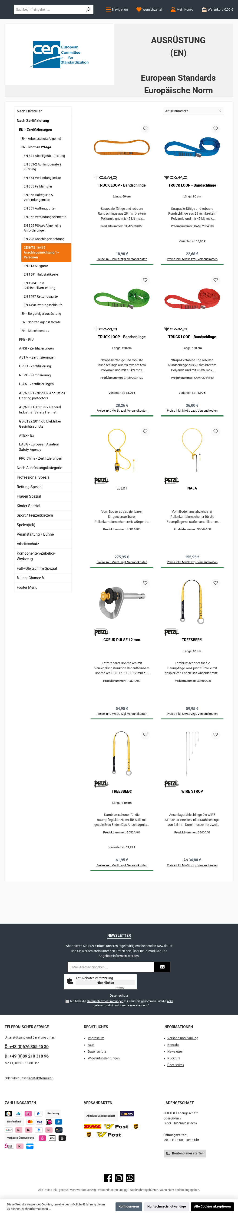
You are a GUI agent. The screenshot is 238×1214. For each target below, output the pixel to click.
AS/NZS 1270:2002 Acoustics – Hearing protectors (43, 424)
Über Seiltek (175, 1065)
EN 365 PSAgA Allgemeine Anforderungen (42, 256)
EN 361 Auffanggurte (39, 237)
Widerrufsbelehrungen (104, 1058)
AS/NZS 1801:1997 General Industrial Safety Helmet (40, 438)
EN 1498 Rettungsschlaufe (43, 333)
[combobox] (165, 19)
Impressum (96, 1038)
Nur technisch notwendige (166, 1206)
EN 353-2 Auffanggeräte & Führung (43, 195)
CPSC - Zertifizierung (35, 395)
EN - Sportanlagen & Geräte (41, 351)
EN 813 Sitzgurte (36, 294)
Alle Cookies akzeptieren (212, 1206)
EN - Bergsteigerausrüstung (41, 342)
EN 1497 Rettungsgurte (41, 325)
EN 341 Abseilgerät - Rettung (44, 184)
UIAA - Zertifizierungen (36, 412)
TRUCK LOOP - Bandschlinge (122, 213)
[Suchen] (223, 19)
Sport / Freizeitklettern (35, 544)
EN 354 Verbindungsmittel (42, 206)
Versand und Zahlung (182, 1038)
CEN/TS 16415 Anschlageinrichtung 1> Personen (41, 281)
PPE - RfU (26, 368)
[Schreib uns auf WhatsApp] (130, 1178)
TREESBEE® (192, 671)
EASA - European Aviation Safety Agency (39, 475)
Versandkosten (108, 1190)
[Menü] (19, 38)
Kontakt (173, 1045)
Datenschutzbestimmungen (105, 1001)
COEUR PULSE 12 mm (121, 671)
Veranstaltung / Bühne (35, 563)
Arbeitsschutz (28, 572)
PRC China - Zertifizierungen (40, 487)
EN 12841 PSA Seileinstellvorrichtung (39, 314)
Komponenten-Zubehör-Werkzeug (36, 585)
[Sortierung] (193, 140)
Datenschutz (97, 1052)
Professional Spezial (33, 506)
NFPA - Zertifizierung (35, 404)
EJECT (121, 518)
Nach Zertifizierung (33, 149)
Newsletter (175, 1052)
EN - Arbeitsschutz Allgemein (42, 167)
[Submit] (162, 967)
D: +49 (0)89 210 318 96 (27, 1056)
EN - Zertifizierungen (35, 158)
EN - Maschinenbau (35, 359)
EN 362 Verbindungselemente (45, 245)
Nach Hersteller (29, 139)
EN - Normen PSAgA (36, 176)
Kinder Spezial (28, 534)
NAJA (192, 518)
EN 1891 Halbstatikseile (41, 303)
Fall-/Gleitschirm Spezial (37, 597)
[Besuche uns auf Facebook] (108, 1178)
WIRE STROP (192, 823)
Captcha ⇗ (125, 987)
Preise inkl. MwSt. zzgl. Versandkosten (192, 898)
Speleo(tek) (26, 553)
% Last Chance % (31, 606)
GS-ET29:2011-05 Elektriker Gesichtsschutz (40, 452)
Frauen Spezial (29, 525)
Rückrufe (173, 1058)
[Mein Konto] (83, 38)
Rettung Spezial (30, 515)
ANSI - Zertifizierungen (36, 377)
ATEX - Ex (26, 464)
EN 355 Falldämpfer (38, 215)
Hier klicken (105, 983)
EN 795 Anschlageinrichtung (44, 267)
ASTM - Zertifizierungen (37, 386)
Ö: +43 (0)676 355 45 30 (27, 1046)
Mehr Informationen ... (36, 1209)
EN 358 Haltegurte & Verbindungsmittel (38, 226)
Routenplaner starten (185, 1153)
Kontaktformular (40, 1079)
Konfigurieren (129, 1206)
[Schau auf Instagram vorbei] (119, 1178)
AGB (170, 1001)
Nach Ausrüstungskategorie (39, 496)
